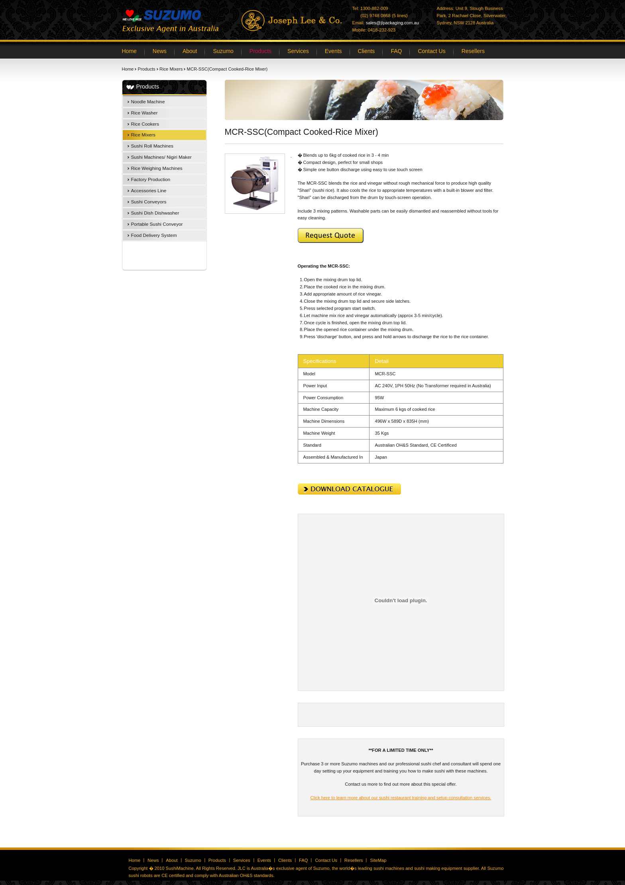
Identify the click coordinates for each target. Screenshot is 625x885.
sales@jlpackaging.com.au (392, 22)
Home (128, 69)
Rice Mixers (171, 69)
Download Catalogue (349, 489)
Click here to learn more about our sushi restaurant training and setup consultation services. (401, 797)
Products (146, 69)
